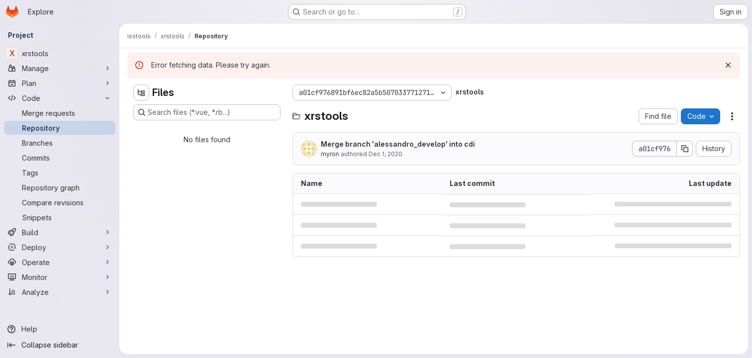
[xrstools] (59, 53)
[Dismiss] (728, 65)
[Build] (59, 232)
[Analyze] (59, 292)
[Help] (59, 329)
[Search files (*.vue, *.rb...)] (207, 112)
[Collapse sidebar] (59, 345)
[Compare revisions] (59, 202)
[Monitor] (59, 277)
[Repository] (59, 128)
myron (330, 154)
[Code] (59, 98)
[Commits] (59, 158)
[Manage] (59, 68)
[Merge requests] (59, 113)
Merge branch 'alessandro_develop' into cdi (398, 144)
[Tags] (59, 172)
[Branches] (59, 143)
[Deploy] (59, 247)
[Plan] (59, 83)
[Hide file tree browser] (141, 92)
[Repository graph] (59, 187)
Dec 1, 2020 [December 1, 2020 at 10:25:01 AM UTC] (385, 154)
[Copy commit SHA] (685, 149)
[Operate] (59, 262)
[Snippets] (59, 217)
